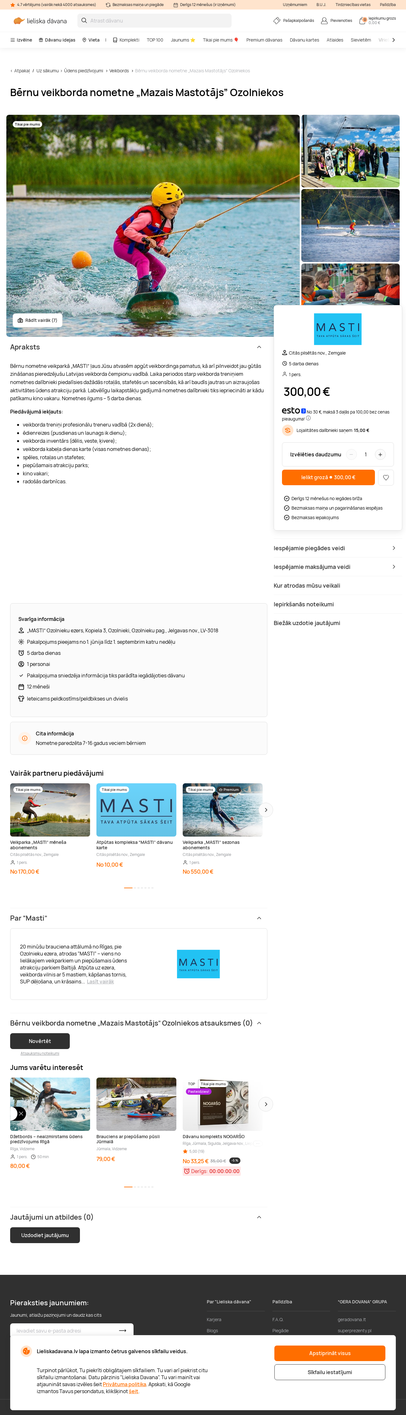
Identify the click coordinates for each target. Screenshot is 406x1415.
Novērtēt (40, 1041)
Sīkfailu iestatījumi (330, 1372)
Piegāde (280, 1330)
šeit (133, 1391)
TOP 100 (155, 40)
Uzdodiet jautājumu (45, 1235)
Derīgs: (199, 1171)
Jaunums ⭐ (183, 40)
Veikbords (119, 71)
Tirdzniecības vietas (353, 4)
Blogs (212, 1330)
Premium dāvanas (264, 40)
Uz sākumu (47, 71)
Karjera (214, 1319)
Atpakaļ (22, 71)
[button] (266, 810)
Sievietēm (361, 40)
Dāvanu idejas (56, 40)
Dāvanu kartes (304, 40)
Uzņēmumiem (295, 4)
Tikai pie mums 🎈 (221, 40)
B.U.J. (321, 4)
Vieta (91, 40)
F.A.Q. (278, 1319)
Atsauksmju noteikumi (40, 1053)
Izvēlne (21, 40)
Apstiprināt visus (330, 1353)
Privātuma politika (124, 1384)
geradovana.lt (352, 1319)
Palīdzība (388, 4)
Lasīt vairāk (100, 981)
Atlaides (335, 40)
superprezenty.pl (354, 1330)
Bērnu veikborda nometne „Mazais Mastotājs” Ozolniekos (192, 71)
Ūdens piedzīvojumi (83, 71)
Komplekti (125, 40)
